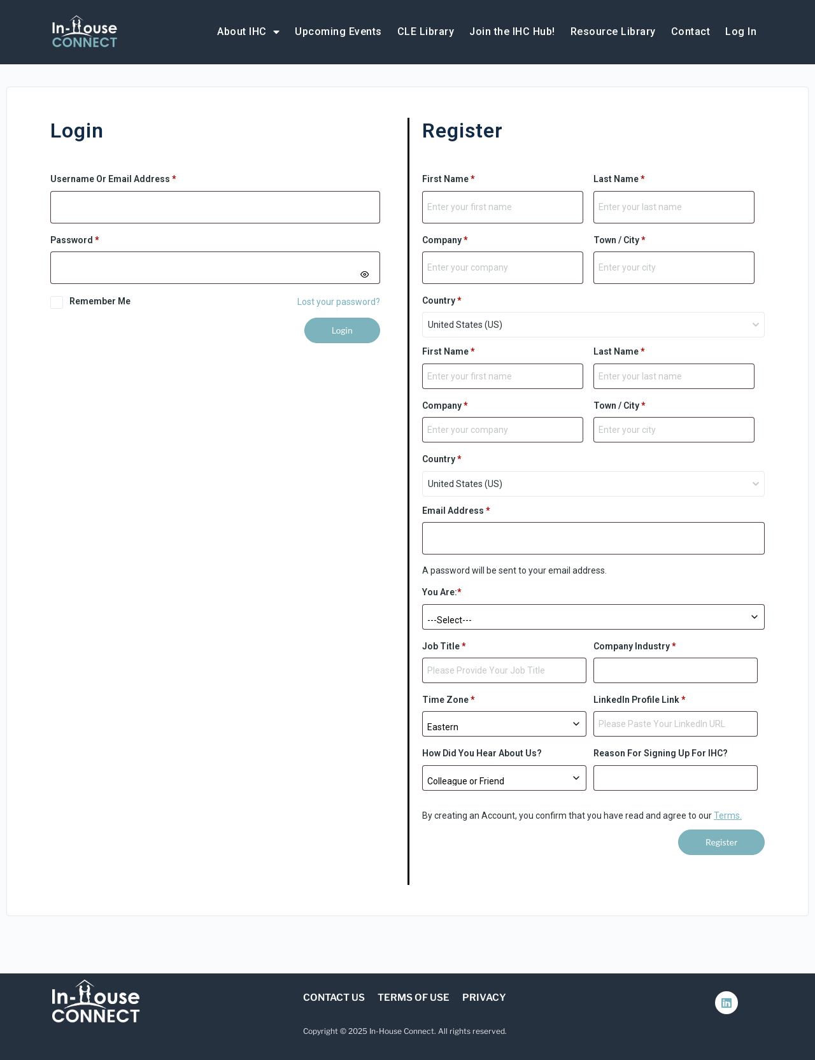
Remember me (100, 301)
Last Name (619, 179)
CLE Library (426, 31)
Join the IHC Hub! (512, 31)
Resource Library (613, 31)
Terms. (728, 815)
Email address (456, 510)
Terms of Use (414, 997)
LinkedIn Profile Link (639, 700)
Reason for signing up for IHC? (660, 753)
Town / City (619, 240)
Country (442, 300)
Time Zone (448, 700)
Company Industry (634, 646)
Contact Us (334, 997)
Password (94, 238)
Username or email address (132, 177)
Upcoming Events (338, 31)
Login (342, 330)
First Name (448, 179)
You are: (442, 592)
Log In (740, 31)
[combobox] (593, 324)
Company (445, 240)
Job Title (444, 646)
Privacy (484, 997)
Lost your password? (338, 302)
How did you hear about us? (482, 753)
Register (721, 842)
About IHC (248, 31)
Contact (691, 31)
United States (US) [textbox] (465, 325)
